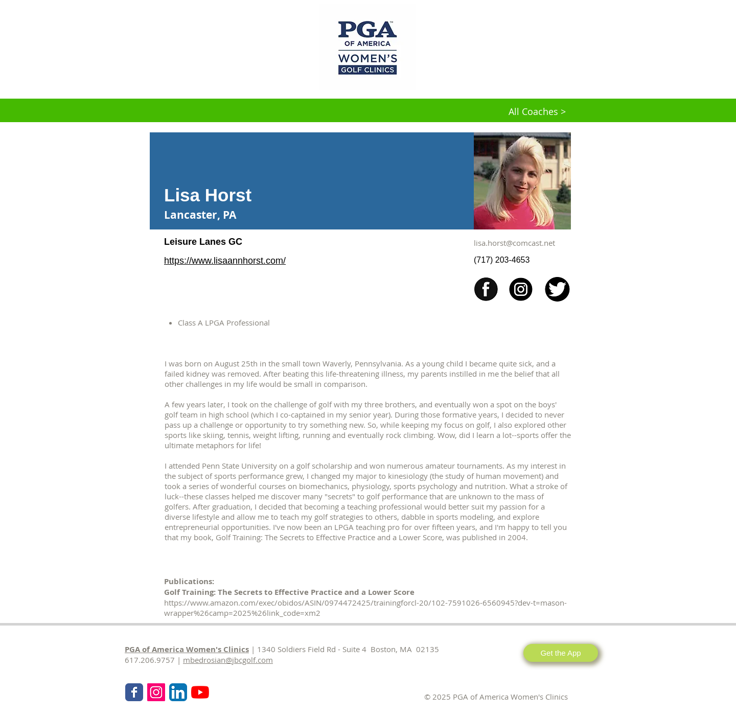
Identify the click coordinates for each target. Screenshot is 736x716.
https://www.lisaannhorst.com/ (225, 261)
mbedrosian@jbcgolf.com (228, 660)
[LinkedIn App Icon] (178, 692)
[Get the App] (560, 653)
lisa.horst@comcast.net (514, 243)
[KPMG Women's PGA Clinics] (200, 692)
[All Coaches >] (537, 112)
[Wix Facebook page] (134, 692)
